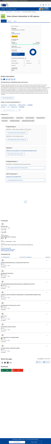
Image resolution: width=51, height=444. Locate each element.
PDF (19, 370)
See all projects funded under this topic (15, 153)
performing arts (14, 106)
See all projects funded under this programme (17, 132)
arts (8, 106)
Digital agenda (18, 60)
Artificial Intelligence (18, 63)
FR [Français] (9, 79)
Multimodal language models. (28, 120)
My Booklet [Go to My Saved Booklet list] (46, 362)
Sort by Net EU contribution (25, 257)
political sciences (12, 104)
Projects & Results (8, 11)
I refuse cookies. (34, 442)
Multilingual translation (14, 120)
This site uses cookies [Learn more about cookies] (17, 439)
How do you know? (23, 0)
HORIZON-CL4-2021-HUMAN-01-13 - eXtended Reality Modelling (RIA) (21, 150)
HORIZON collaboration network (7, 250)
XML (7, 370)
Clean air (33, 60)
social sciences (4, 104)
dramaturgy (21, 106)
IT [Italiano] (11, 79)
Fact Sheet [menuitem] (4, 21)
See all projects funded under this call (15, 180)
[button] (43, 5)
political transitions (22, 104)
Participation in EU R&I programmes (8, 249)
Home (2, 11)
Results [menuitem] (15, 21)
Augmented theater (40, 117)
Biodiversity (18, 65)
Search (46, 5)
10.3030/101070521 (15, 33)
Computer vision (19, 117)
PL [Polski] (14, 79)
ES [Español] (6, 79)
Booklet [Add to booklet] (39, 362)
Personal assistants (30, 117)
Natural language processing (8, 117)
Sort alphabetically (5, 257)
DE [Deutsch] (1, 79)
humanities (3, 106)
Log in (40, 5)
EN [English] (4, 79)
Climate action (33, 63)
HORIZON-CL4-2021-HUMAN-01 (13, 176)
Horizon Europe (17, 11)
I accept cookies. (17, 442)
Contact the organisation (6, 248)
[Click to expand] (47, 261)
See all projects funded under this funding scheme (18, 167)
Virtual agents (4, 120)
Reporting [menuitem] (9, 21)
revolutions (30, 104)
